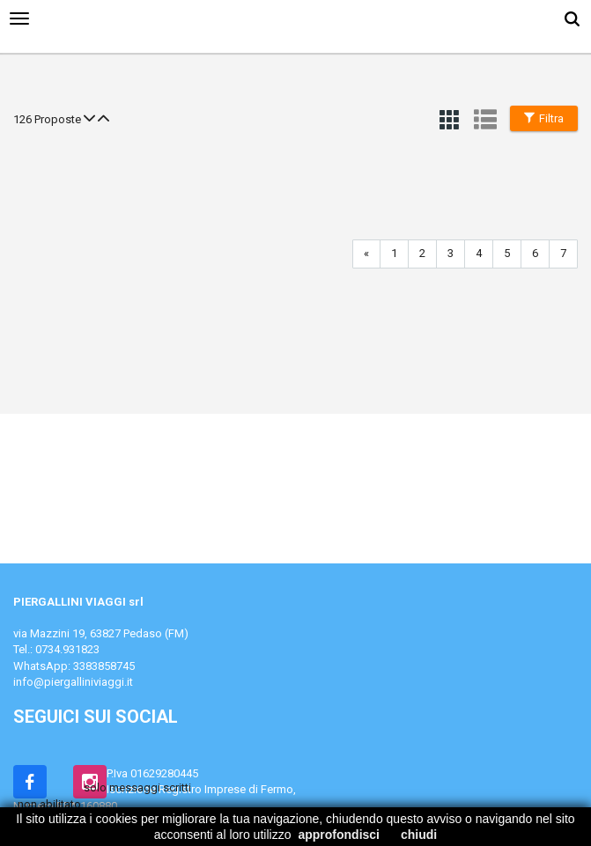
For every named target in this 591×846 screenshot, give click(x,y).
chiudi (419, 835)
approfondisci (339, 835)
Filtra (544, 118)
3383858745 (104, 666)
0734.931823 (67, 649)
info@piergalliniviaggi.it (73, 681)
